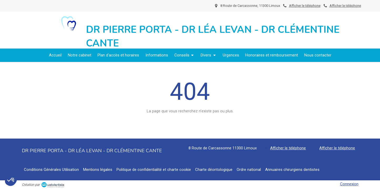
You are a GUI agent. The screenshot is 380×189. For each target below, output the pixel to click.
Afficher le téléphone (345, 6)
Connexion (349, 184)
